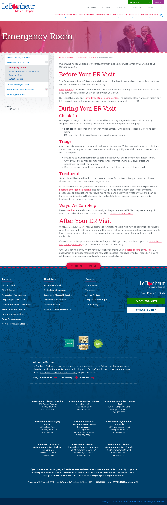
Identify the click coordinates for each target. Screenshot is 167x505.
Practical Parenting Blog (14, 309)
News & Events (122, 7)
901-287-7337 (119, 412)
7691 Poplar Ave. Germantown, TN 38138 (83, 431)
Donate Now (91, 285)
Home (61, 57)
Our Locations (103, 15)
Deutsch (75, 482)
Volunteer (90, 290)
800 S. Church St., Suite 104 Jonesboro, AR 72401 (83, 451)
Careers (161, 7)
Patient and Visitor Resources (20, 89)
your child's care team (121, 213)
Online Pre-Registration (18, 84)
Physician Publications (55, 300)
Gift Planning (91, 304)
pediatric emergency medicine (75, 190)
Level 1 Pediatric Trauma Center (101, 98)
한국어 (103, 482)
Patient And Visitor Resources (16, 304)
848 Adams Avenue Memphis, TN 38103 (48, 405)
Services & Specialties (66, 15)
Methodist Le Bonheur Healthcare (58, 372)
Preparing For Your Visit (13, 300)
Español (32, 482)
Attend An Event (93, 295)
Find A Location (9, 285)
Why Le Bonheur (149, 15)
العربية (46, 482)
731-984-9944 (47, 455)
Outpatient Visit (15, 79)
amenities (70, 210)
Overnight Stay (15, 75)
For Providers (106, 7)
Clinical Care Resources (55, 290)
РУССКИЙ (118, 482)
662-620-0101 (119, 455)
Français (66, 482)
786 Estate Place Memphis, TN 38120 (48, 428)
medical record (132, 250)
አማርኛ (39, 482)
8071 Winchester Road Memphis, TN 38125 (119, 428)
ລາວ (109, 482)
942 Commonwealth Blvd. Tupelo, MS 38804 (119, 451)
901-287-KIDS (146, 301)
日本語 (97, 482)
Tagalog (128, 482)
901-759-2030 (119, 432)
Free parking (66, 89)
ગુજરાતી (83, 482)
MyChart (158, 2)
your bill (148, 250)
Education (149, 7)
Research (137, 7)
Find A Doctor (86, 15)
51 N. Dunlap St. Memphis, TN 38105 (83, 405)
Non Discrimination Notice (15, 324)
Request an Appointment (18, 57)
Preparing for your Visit (18, 62)
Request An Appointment (14, 295)
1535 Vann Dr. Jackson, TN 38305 (47, 451)
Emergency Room (17, 67)
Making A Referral (52, 285)
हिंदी (90, 482)
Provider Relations (53, 304)
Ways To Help (132, 15)
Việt (136, 482)
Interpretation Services (13, 314)
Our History (66, 377)
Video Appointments (16, 94)
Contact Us (91, 7)
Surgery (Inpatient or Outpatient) (23, 71)
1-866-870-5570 (83, 435)
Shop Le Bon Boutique (96, 300)
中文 (52, 482)
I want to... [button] (134, 2)
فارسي (59, 482)
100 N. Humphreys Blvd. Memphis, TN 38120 (119, 408)
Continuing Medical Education (58, 295)
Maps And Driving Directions (57, 309)
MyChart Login (146, 309)
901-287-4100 (47, 432)
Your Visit (118, 15)
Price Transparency (11, 319)
